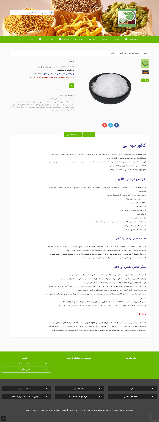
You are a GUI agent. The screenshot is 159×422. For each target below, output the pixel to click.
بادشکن (58, 102)
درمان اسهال (70, 104)
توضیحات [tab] (88, 134)
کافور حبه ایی (134, 145)
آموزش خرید (91, 39)
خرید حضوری (105, 39)
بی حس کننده (35, 102)
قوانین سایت (65, 39)
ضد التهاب (48, 107)
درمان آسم (17, 102)
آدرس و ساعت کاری (47, 39)
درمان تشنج (61, 104)
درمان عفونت (38, 104)
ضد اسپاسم (57, 107)
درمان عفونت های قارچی (24, 104)
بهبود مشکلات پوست (48, 102)
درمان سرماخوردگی (50, 104)
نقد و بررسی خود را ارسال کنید (47, 67)
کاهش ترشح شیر (68, 110)
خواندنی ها (78, 39)
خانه (20, 39)
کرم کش (59, 110)
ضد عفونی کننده (29, 107)
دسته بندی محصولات (134, 39)
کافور (21, 107)
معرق (54, 110)
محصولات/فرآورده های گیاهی (129, 53)
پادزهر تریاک (25, 102)
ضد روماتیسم (40, 107)
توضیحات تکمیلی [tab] (73, 134)
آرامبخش (65, 102)
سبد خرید (30, 39)
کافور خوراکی (15, 107)
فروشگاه (117, 39)
